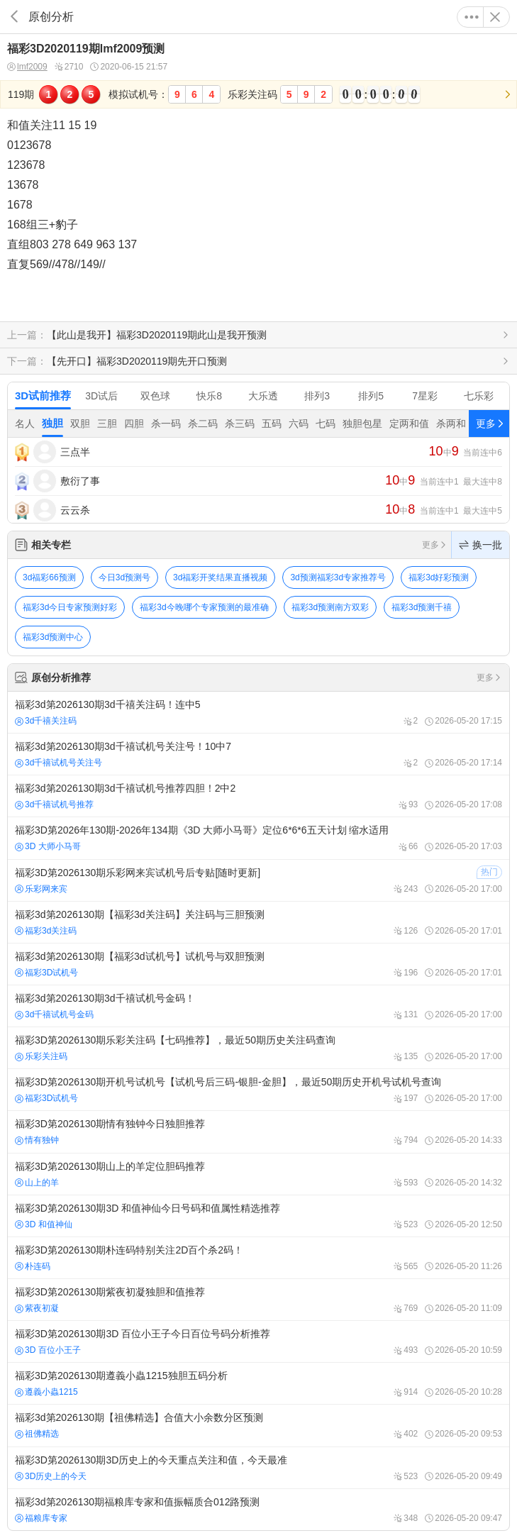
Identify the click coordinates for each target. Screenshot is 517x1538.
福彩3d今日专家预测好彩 (70, 607)
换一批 (480, 544)
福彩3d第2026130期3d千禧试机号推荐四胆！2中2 (258, 796)
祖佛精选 (37, 1434)
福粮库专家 (41, 1518)
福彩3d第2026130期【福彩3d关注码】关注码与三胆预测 (258, 922)
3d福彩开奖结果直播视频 (220, 577)
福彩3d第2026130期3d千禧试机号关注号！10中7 (258, 754)
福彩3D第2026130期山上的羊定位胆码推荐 (258, 1174)
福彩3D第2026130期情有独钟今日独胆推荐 (258, 1131)
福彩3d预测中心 (53, 637)
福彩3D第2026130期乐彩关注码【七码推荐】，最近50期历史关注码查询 (258, 1047)
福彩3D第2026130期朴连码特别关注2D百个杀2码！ (258, 1257)
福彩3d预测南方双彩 (330, 607)
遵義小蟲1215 (46, 1392)
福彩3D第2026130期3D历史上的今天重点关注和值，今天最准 (258, 1467)
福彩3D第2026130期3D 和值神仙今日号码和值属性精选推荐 (258, 1216)
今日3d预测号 (124, 577)
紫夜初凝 (37, 1308)
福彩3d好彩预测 (438, 577)
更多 (471, 17)
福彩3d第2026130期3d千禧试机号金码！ (258, 1006)
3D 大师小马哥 (48, 846)
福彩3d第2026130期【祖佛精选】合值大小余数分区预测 (258, 1425)
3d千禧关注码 (46, 721)
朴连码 (32, 1266)
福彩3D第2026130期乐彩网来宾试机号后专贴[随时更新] (258, 880)
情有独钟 (37, 1140)
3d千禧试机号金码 (54, 1014)
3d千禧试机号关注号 (58, 763)
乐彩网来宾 (41, 889)
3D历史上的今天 (51, 1476)
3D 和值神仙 (43, 1224)
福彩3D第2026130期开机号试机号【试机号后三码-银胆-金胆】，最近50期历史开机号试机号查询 (258, 1089)
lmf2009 (27, 67)
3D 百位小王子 (48, 1350)
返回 (14, 16)
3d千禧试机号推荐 (54, 804)
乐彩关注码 (41, 1056)
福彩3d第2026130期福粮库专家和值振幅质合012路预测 (258, 1509)
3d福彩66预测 (49, 577)
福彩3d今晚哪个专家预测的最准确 (204, 607)
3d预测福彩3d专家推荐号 (338, 577)
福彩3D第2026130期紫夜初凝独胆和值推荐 (258, 1299)
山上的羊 (37, 1183)
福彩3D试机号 (46, 973)
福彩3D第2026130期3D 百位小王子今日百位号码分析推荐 (258, 1341)
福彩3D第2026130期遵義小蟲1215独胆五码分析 (258, 1383)
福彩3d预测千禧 (421, 607)
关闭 (495, 17)
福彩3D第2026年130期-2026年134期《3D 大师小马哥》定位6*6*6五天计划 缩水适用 (258, 837)
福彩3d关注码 (46, 931)
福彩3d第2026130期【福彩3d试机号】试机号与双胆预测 (258, 964)
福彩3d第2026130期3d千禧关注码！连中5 (258, 712)
